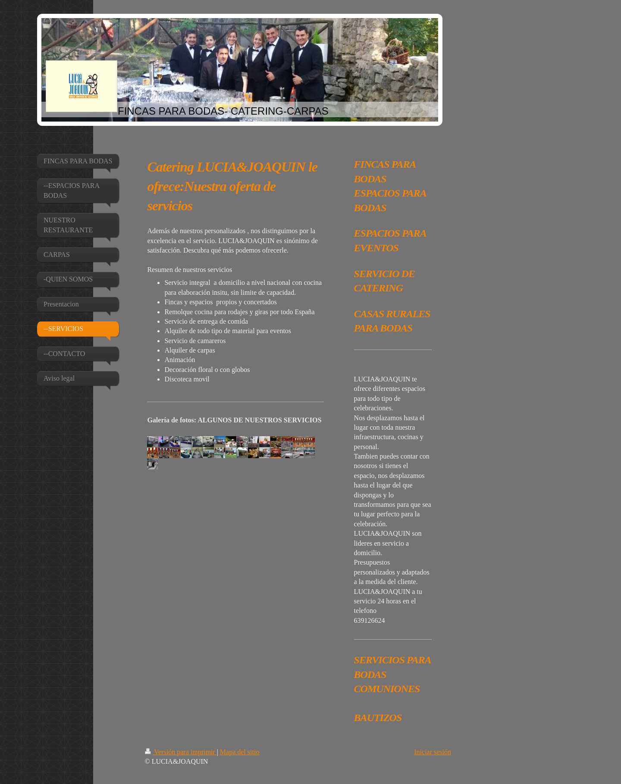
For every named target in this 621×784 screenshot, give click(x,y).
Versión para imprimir (181, 752)
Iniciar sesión (432, 752)
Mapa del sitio (240, 752)
